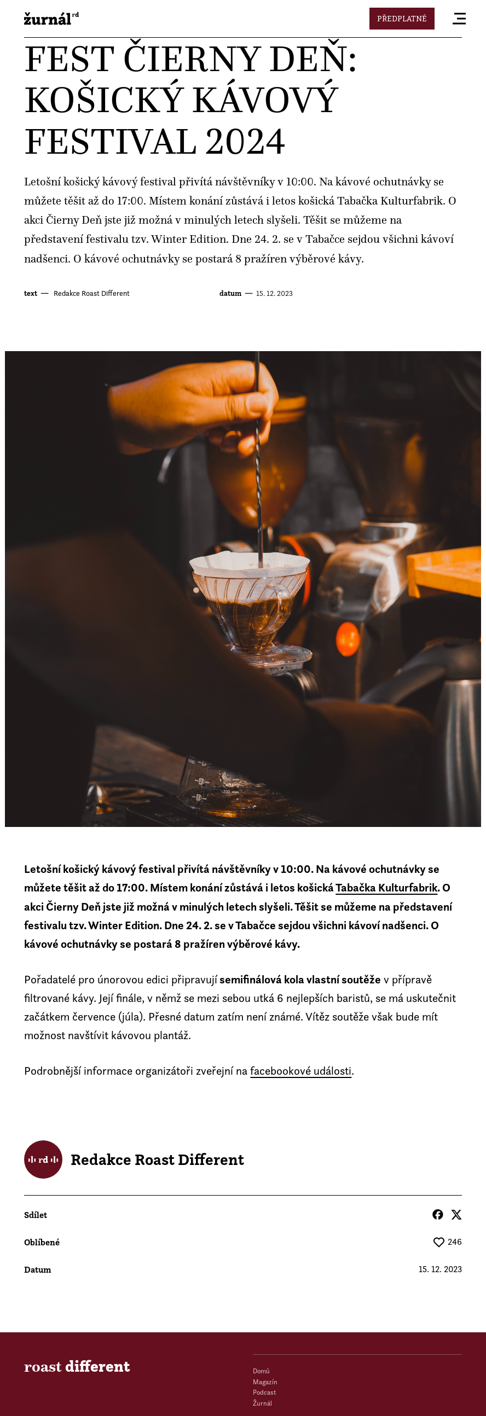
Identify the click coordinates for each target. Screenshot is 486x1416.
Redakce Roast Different (91, 293)
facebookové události (300, 1070)
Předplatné (402, 18)
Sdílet (35, 1214)
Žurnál (262, 1403)
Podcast (264, 1392)
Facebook (437, 1214)
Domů (261, 1371)
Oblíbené (42, 1242)
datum (230, 293)
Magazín (265, 1382)
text (30, 293)
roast (51, 18)
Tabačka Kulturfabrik (390, 201)
